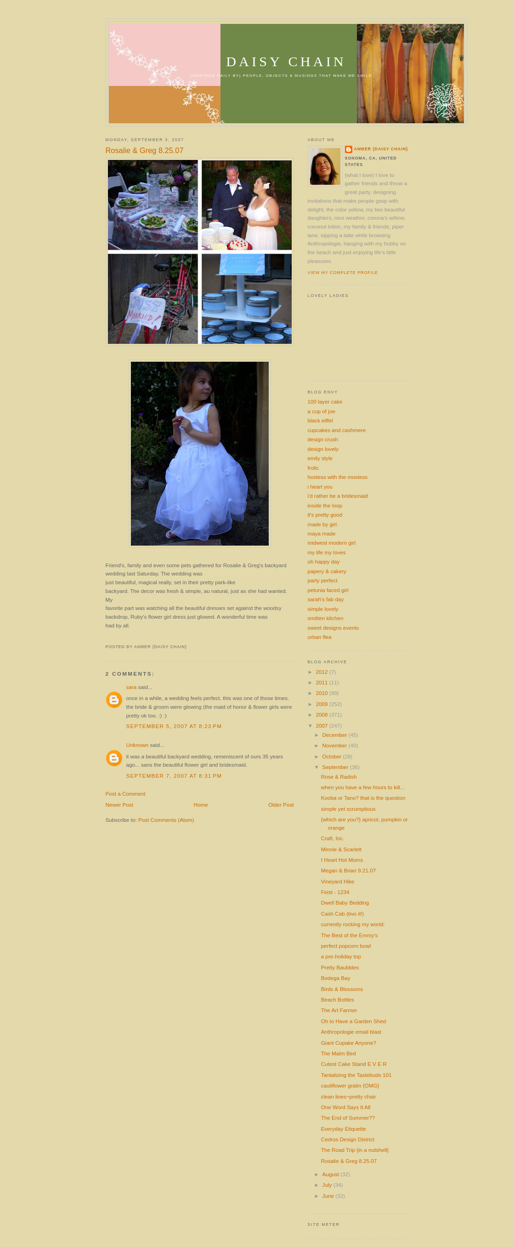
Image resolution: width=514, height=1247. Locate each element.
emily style (320, 458)
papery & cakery (327, 571)
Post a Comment (126, 794)
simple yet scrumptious (348, 809)
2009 (322, 704)
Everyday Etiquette (343, 1129)
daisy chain (286, 61)
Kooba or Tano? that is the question (363, 798)
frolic (313, 468)
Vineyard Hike (338, 881)
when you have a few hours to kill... (363, 787)
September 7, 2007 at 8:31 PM (174, 776)
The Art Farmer (339, 1010)
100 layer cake (325, 401)
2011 (322, 682)
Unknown (137, 745)
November (335, 745)
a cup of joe (321, 411)
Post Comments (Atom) (166, 820)
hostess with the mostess (338, 477)
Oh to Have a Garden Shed (353, 1021)
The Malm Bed (338, 1053)
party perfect (323, 580)
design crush (323, 439)
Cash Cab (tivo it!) (342, 914)
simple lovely (323, 609)
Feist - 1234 (335, 892)
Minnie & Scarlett (341, 849)
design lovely (323, 449)
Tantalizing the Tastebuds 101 (356, 1075)
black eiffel (320, 420)
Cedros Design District (347, 1139)
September (336, 767)
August (331, 1174)
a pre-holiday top (341, 956)
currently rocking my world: (353, 924)
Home (201, 805)
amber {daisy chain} (381, 149)
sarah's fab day (326, 599)
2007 (322, 726)
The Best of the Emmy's (349, 935)
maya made (322, 533)
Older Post (281, 805)
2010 (322, 693)
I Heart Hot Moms (342, 860)
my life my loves (327, 552)
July (327, 1185)
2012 (322, 672)
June (329, 1196)
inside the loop (325, 505)
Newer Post (119, 805)
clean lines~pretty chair (348, 1096)
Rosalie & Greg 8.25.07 (145, 150)
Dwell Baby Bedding (345, 902)
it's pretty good (325, 515)
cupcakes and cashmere (337, 430)
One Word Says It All (346, 1107)
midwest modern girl (332, 543)
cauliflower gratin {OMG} (350, 1085)
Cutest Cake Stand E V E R (354, 1064)
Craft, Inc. (333, 838)
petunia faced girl (328, 590)
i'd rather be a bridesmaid (338, 496)
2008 (322, 714)
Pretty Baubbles (340, 967)
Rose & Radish (339, 777)
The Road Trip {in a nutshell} (355, 1150)
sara (131, 687)
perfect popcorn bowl (346, 946)
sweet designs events (333, 628)
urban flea (320, 637)
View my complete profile (343, 272)
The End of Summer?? (348, 1118)
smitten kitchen (326, 618)
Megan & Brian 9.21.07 (348, 870)
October (332, 756)
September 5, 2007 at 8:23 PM (174, 726)
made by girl (322, 524)
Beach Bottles (337, 999)
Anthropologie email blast (351, 1032)
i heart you (320, 487)
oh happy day (324, 561)
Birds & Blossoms (342, 989)
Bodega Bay (335, 978)
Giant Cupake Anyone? (348, 1043)
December (335, 735)
